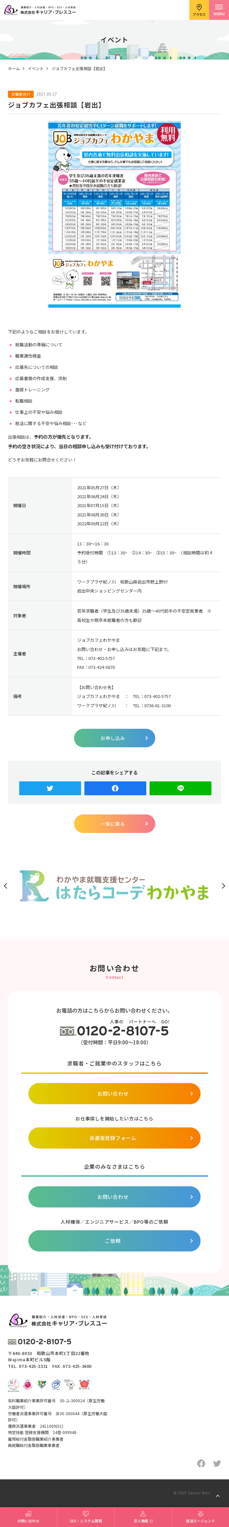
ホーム (14, 68)
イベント (36, 68)
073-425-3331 (33, 1366)
